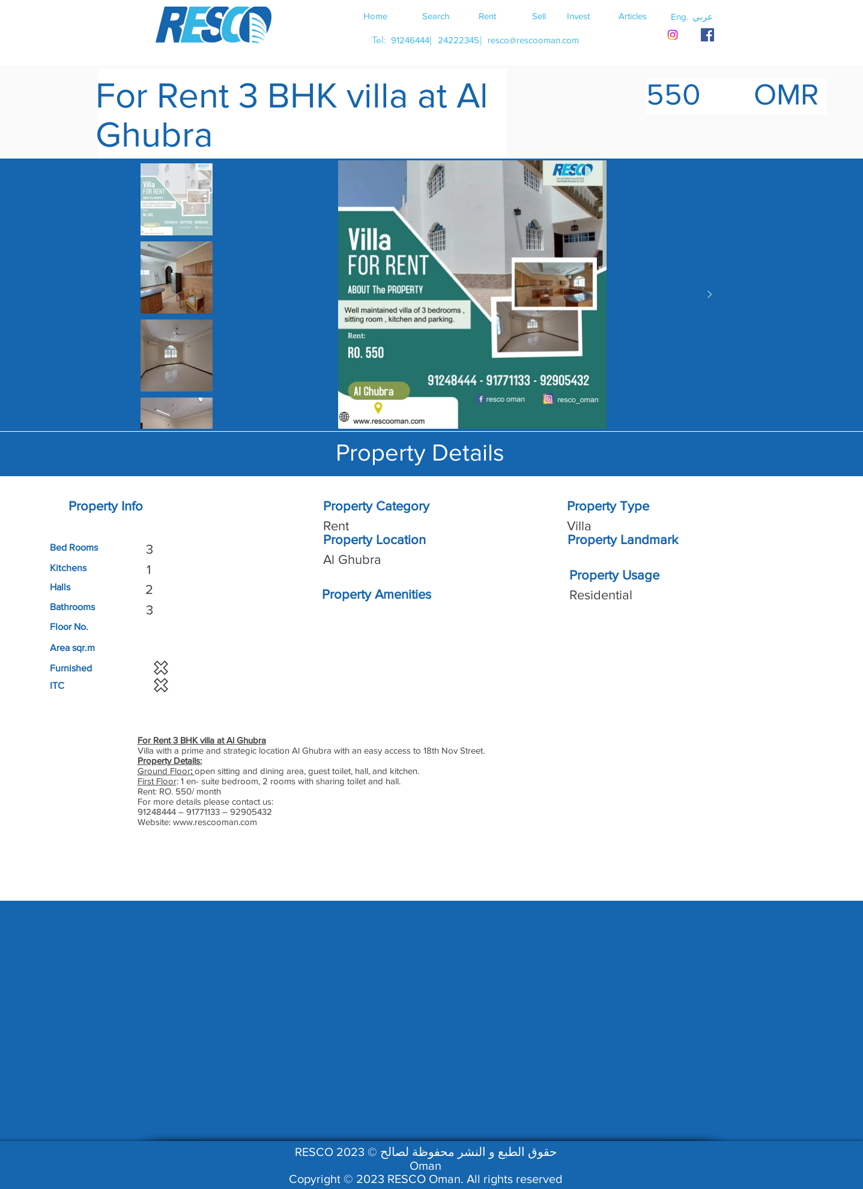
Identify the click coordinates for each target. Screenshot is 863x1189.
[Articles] (633, 16)
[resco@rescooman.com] (533, 40)
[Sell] (539, 16)
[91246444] (410, 40)
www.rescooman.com (215, 822)
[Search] (436, 16)
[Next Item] (709, 295)
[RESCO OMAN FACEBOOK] (707, 34)
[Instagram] (672, 34)
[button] (702, 16)
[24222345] (459, 40)
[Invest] (578, 16)
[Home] (375, 16)
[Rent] (488, 16)
